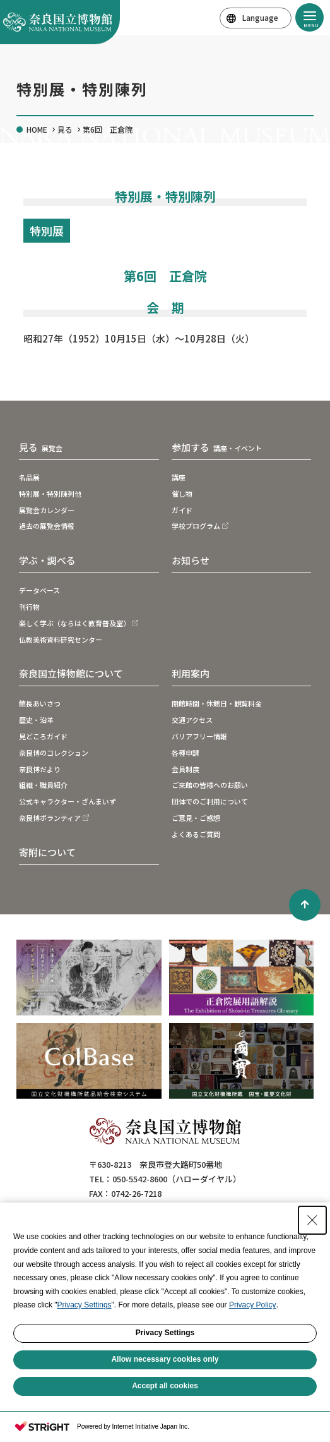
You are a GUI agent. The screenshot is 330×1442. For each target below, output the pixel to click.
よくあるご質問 (196, 834)
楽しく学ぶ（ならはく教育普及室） (74, 623)
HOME (37, 129)
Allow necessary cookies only (164, 1359)
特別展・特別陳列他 (50, 493)
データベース (39, 590)
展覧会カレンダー (46, 510)
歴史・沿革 (36, 720)
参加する (217, 447)
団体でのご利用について (210, 801)
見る (65, 129)
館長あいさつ (40, 703)
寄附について (47, 852)
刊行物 (29, 607)
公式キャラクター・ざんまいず (67, 801)
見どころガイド (43, 736)
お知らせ (190, 560)
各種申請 (185, 753)
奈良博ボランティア (50, 818)
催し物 (182, 493)
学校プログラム (196, 526)
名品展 (29, 477)
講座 (179, 477)
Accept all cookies (165, 1385)
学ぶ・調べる (47, 560)
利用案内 (190, 673)
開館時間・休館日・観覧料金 (217, 703)
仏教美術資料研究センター (60, 639)
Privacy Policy (252, 1304)
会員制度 (185, 769)
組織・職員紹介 (43, 785)
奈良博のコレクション (53, 753)
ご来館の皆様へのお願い (210, 785)
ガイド (182, 510)
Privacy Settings (84, 1304)
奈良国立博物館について (71, 673)
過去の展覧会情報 (46, 526)
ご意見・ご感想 (196, 818)
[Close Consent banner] (312, 1220)
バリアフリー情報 (199, 736)
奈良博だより (40, 769)
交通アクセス (192, 720)
